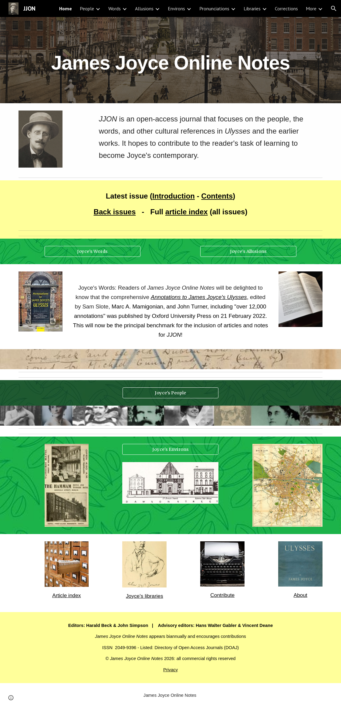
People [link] (87, 8)
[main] (170, 60)
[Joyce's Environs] (170, 449)
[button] (333, 8)
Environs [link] (176, 8)
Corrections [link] (286, 8)
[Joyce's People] (170, 393)
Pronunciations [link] (214, 8)
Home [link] (65, 8)
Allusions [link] (144, 8)
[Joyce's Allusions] (248, 251)
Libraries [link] (252, 8)
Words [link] (114, 8)
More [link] (311, 8)
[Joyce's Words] (92, 251)
